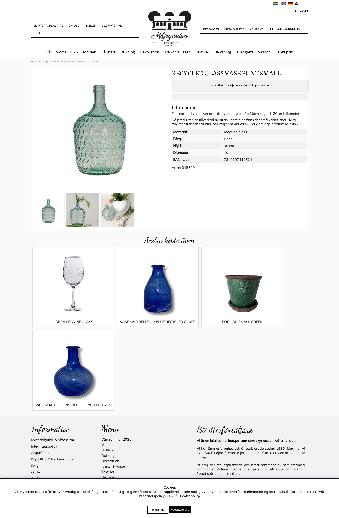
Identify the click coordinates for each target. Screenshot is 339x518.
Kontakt (256, 29)
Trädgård (244, 52)
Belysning (222, 52)
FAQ (34, 391)
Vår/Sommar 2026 (62, 52)
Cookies (37, 404)
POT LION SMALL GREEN (204, 326)
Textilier (202, 52)
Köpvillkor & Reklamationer (53, 385)
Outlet (38, 33)
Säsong (264, 52)
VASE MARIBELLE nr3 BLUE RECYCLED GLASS (273, 328)
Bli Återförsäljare (48, 25)
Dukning (127, 52)
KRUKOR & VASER (64, 61)
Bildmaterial (111, 25)
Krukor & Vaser (177, 52)
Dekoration (149, 52)
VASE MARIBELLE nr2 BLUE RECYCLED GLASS (134, 328)
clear (228, 143)
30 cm (229, 150)
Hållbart (108, 52)
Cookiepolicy (190, 496)
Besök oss (211, 29)
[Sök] (291, 29)
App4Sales (40, 378)
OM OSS (74, 25)
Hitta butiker (234, 29)
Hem (34, 61)
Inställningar (157, 509)
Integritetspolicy (44, 372)
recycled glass (235, 136)
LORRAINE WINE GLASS (65, 326)
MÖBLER (90, 25)
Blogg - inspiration (46, 424)
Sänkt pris (284, 52)
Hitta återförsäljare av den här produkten (239, 89)
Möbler (89, 52)
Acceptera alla (180, 509)
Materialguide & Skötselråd (53, 365)
